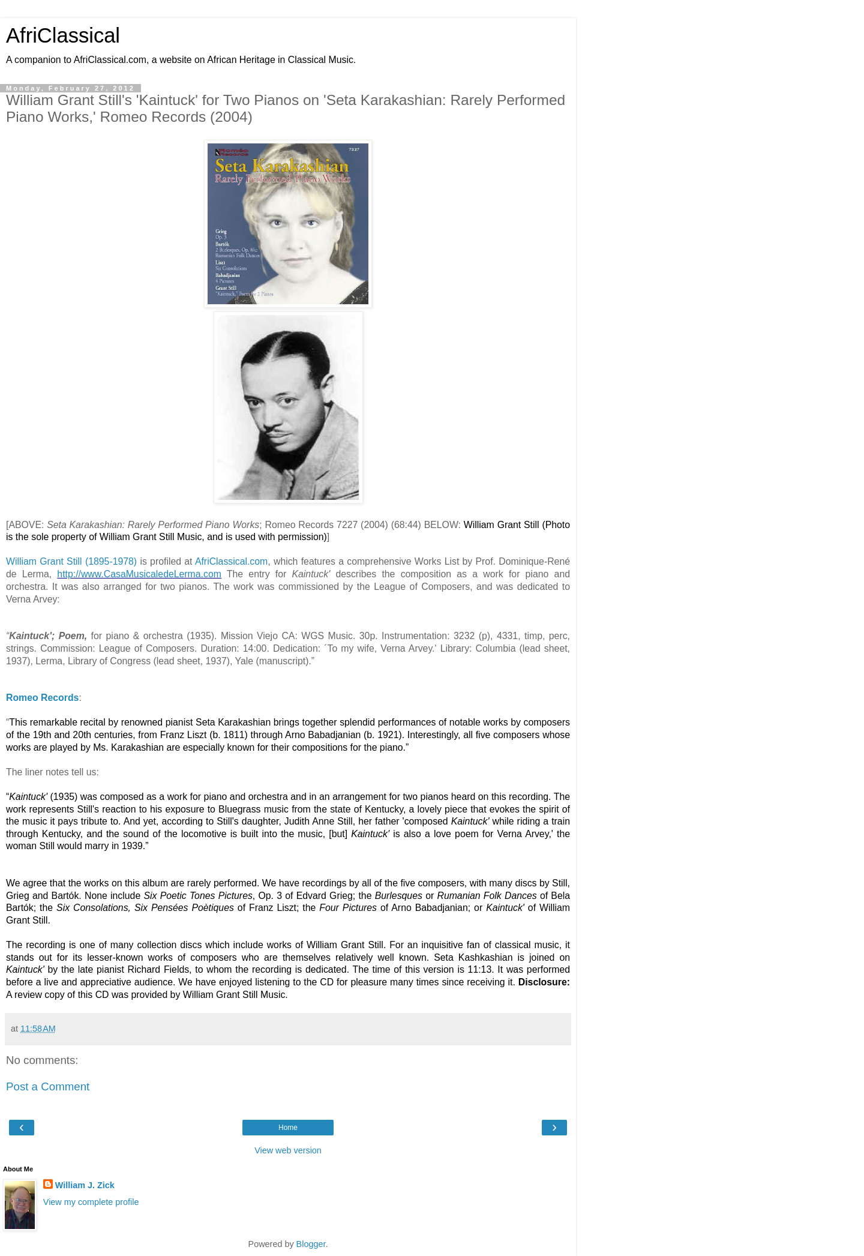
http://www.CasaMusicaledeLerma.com (139, 574)
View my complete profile (91, 1201)
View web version (288, 1150)
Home (288, 1127)
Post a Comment (47, 1086)
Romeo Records (42, 698)
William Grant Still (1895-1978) (71, 561)
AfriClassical (63, 35)
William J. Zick (85, 1185)
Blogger (311, 1244)
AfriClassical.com (231, 561)
